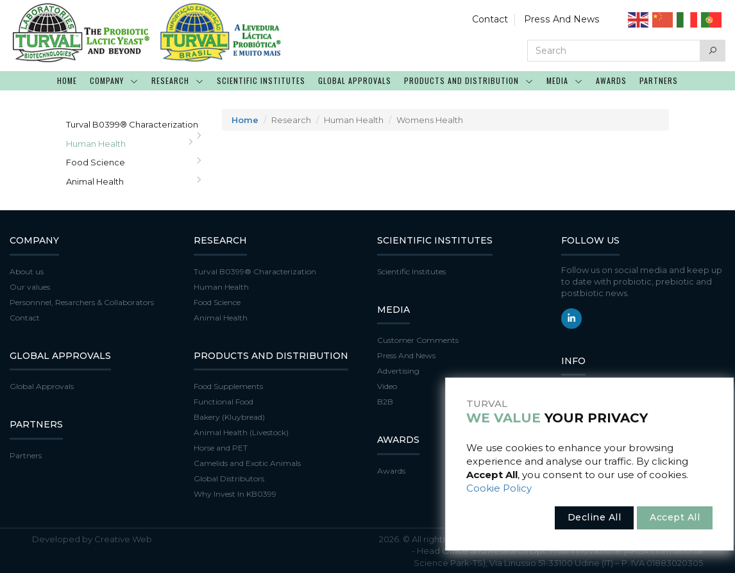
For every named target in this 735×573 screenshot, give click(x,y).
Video (387, 386)
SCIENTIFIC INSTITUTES (261, 80)
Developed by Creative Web (92, 539)
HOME (67, 80)
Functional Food (223, 401)
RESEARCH (177, 80)
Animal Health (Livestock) (241, 432)
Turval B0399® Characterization (132, 124)
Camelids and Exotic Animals (247, 463)
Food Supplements (228, 386)
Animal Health (95, 181)
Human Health (96, 143)
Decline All (594, 517)
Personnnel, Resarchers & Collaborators (82, 302)
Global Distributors (229, 478)
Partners (26, 455)
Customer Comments (418, 340)
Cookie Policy (499, 488)
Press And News (563, 19)
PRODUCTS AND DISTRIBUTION (469, 80)
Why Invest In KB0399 (235, 494)
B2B (385, 401)
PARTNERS (658, 80)
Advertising (398, 371)
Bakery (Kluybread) (229, 417)
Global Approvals (42, 386)
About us (27, 271)
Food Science (95, 162)
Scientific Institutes (411, 271)
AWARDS (611, 80)
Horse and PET (221, 448)
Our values (30, 287)
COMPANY (114, 80)
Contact (492, 19)
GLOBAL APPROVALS (354, 80)
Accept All (675, 517)
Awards (391, 471)
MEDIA (564, 80)
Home (245, 120)
